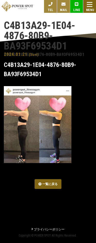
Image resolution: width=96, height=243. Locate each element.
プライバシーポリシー (48, 229)
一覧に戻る (48, 184)
